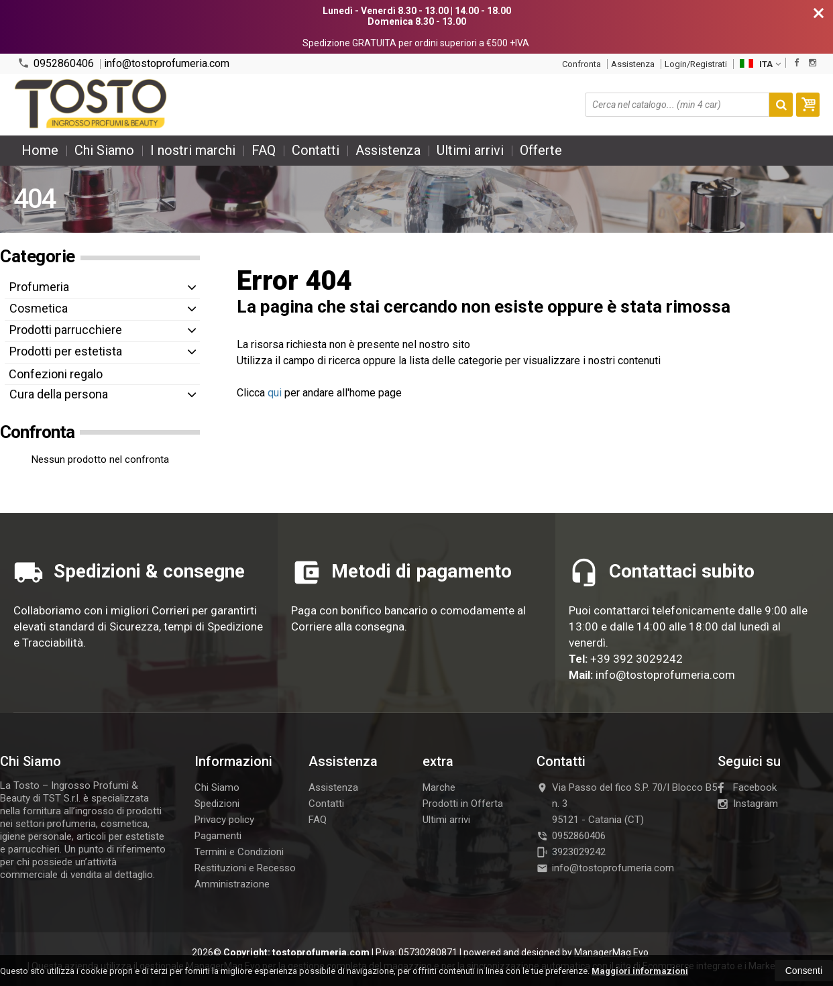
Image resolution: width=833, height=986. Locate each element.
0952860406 (55, 63)
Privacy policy (224, 820)
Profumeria (39, 287)
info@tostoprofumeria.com (166, 64)
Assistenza (633, 64)
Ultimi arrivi (470, 150)
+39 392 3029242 (636, 658)
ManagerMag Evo (611, 952)
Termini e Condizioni (239, 852)
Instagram (748, 804)
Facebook (747, 787)
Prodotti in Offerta (463, 804)
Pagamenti (218, 836)
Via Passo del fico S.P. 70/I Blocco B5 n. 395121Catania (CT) (627, 803)
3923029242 (571, 852)
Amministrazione (232, 884)
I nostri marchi (192, 150)
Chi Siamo (104, 150)
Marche (439, 787)
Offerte (541, 150)
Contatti (315, 150)
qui (275, 392)
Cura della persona (58, 394)
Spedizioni (217, 804)
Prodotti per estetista (65, 351)
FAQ (264, 150)
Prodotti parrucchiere (65, 330)
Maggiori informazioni (640, 971)
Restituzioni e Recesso (245, 868)
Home (39, 150)
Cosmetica (38, 308)
